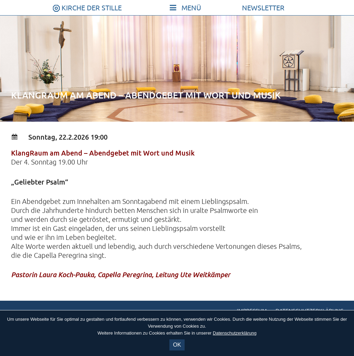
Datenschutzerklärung (235, 333)
